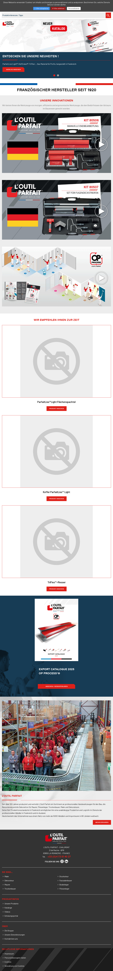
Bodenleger (64, 884)
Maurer (7, 884)
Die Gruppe (9, 930)
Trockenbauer (10, 888)
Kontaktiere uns (11, 939)
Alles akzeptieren (41, 8)
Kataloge (8, 907)
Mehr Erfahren (101, 822)
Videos (7, 912)
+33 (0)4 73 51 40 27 (59, 856)
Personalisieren (73, 8)
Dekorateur (9, 880)
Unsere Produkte (11, 903)
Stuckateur (64, 876)
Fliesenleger (64, 888)
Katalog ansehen (13, 69)
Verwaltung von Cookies (14, 966)
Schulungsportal (11, 916)
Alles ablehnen (58, 8)
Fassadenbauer (65, 880)
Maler (6, 876)
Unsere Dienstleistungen (14, 934)
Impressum (9, 953)
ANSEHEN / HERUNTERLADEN (57, 686)
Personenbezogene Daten (15, 957)
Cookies (7, 962)
